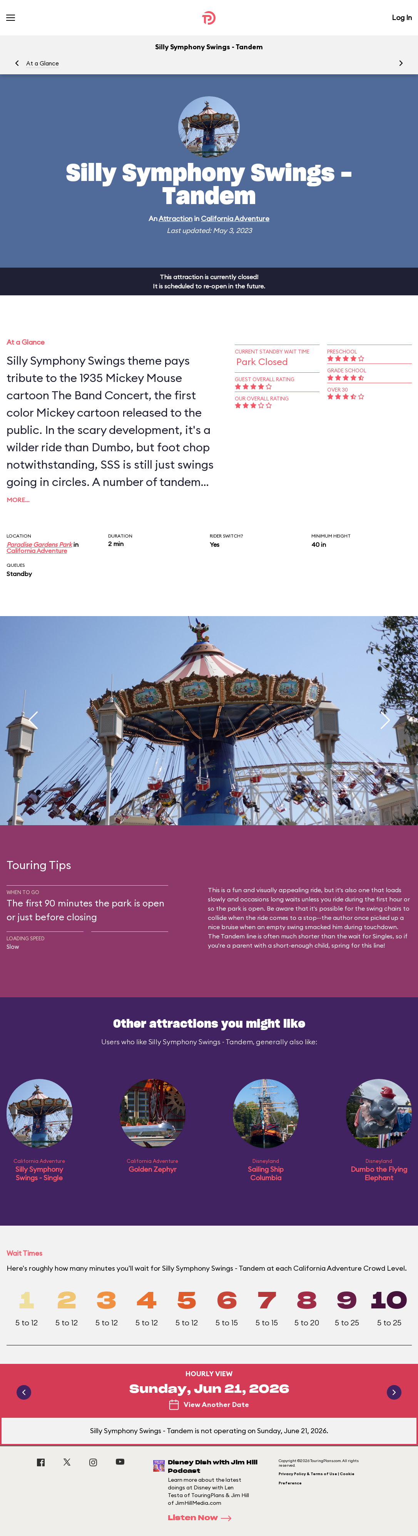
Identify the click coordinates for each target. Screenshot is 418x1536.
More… (18, 500)
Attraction (175, 218)
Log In (402, 17)
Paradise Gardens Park (39, 544)
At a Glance (42, 63)
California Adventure (235, 218)
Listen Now (202, 1518)
